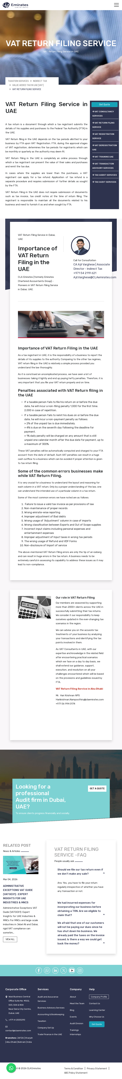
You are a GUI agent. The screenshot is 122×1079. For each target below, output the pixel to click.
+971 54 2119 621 (84, 273)
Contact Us (94, 1003)
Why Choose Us (96, 1017)
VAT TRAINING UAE (102, 157)
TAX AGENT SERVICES (104, 175)
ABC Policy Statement (76, 1073)
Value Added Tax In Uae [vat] (28, 85)
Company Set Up (46, 1028)
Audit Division (76, 1023)
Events (73, 1017)
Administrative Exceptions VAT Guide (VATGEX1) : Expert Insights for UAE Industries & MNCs (18, 894)
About (73, 997)
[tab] (81, 872)
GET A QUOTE (97, 788)
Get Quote (104, 104)
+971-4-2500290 (17, 1020)
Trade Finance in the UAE (50, 1034)
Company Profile (99, 997)
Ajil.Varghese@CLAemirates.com (94, 277)
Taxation (42, 1021)
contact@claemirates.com (18, 1030)
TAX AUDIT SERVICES (104, 182)
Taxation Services (18, 81)
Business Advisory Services (51, 1008)
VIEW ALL (10, 939)
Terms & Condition (73, 1068)
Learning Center (97, 1010)
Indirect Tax (40, 81)
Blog (72, 1010)
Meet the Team (77, 1003)
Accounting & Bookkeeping (51, 1014)
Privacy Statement (97, 1068)
